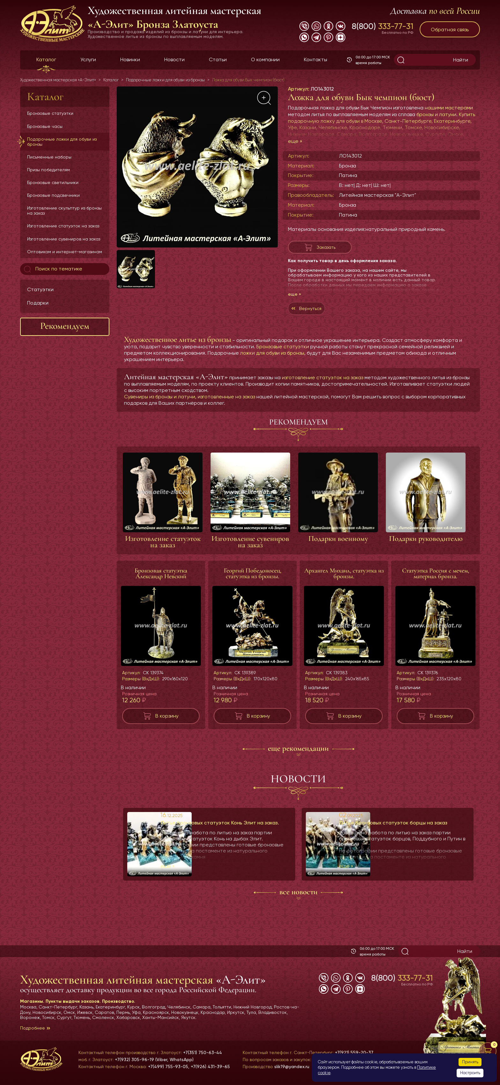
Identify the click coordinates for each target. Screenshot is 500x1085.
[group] (197, 166)
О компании (265, 59)
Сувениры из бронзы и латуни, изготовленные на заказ (189, 403)
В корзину (167, 722)
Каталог (46, 59)
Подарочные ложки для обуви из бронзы (62, 142)
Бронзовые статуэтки (50, 113)
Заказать (326, 249)
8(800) (382, 26)
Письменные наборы (49, 156)
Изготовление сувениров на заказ (63, 238)
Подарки (37, 303)
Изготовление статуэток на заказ (63, 225)
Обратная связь (450, 29)
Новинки (130, 59)
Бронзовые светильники (52, 182)
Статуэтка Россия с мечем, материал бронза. (435, 580)
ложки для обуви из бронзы (272, 359)
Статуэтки (40, 289)
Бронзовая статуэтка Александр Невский (161, 580)
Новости (174, 59)
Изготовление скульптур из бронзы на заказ (64, 210)
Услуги (88, 59)
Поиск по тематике (52, 269)
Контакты (315, 59)
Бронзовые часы (44, 126)
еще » (295, 141)
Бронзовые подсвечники (53, 195)
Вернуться (319, 313)
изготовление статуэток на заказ (322, 384)
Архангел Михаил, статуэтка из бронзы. (344, 580)
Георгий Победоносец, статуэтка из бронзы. (252, 580)
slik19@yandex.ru (291, 1066)
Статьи (218, 59)
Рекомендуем (64, 326)
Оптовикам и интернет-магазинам (64, 251)
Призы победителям (48, 169)
